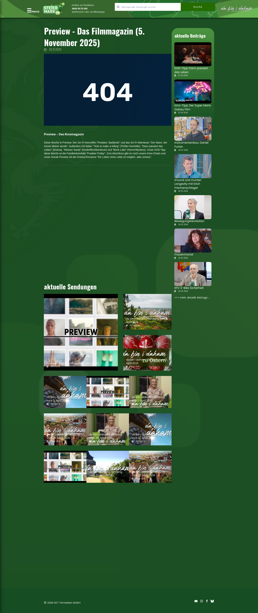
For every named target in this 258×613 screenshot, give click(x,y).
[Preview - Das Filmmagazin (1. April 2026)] (107, 392)
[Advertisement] (21, 72)
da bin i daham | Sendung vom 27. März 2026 (148, 436)
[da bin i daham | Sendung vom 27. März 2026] (150, 429)
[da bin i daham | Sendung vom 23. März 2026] (150, 467)
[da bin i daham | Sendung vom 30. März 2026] (65, 429)
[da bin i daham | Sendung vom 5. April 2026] (147, 353)
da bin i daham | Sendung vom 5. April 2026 (147, 361)
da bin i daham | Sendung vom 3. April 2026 (63, 399)
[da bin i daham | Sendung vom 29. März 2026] (107, 429)
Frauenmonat (183, 250)
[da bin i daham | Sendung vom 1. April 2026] (150, 392)
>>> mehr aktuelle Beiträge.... (193, 293)
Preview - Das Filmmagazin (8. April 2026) (73, 363)
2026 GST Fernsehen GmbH (65, 603)
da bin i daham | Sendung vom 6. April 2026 (147, 320)
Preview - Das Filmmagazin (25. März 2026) (64, 473)
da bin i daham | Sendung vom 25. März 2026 (105, 473)
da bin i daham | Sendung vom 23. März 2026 (148, 473)
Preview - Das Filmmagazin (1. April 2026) (106, 399)
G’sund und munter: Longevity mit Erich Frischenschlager (186, 181)
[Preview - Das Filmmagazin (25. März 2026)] (65, 467)
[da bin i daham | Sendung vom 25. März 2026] (107, 467)
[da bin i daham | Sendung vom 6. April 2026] (147, 312)
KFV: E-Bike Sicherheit (187, 283)
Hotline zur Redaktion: (83, 5)
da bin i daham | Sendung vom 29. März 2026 (105, 436)
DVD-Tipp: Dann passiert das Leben (192, 69)
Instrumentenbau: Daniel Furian (189, 142)
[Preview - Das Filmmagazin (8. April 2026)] (81, 332)
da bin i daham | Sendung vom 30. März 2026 (63, 436)
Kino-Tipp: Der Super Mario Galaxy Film (191, 106)
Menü (35, 11)
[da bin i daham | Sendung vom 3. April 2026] (65, 392)
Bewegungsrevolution (188, 217)
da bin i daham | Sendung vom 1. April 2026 (148, 399)
